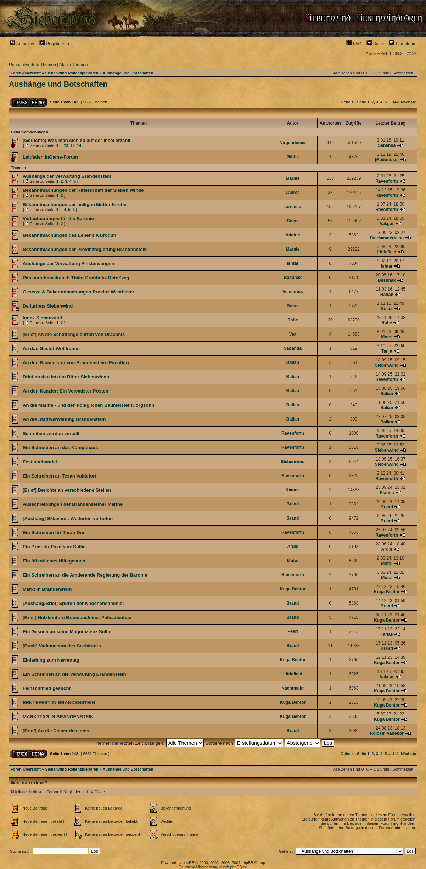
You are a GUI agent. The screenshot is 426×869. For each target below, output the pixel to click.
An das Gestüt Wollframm (51, 348)
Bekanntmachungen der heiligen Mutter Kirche (74, 204)
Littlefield (386, 252)
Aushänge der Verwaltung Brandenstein (67, 176)
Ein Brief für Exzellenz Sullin (54, 546)
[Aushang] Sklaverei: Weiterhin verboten (68, 518)
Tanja (386, 351)
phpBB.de (238, 867)
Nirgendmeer (293, 142)
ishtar (292, 263)
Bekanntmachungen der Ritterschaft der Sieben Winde (83, 190)
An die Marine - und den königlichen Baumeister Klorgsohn (89, 405)
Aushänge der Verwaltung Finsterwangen (68, 263)
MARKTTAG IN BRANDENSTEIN (58, 716)
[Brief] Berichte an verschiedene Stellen (67, 490)
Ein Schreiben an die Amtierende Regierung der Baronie (85, 575)
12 (66, 145)
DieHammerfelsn (387, 237)
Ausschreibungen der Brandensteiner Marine (73, 504)
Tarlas (387, 634)
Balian (292, 362)
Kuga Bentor (293, 589)
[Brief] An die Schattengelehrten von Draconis (74, 334)
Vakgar (387, 223)
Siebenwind (387, 365)
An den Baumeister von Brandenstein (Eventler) (76, 362)
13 (73, 145)
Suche (375, 43)
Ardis (292, 546)
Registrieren (54, 43)
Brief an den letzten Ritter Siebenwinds (66, 376)
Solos (292, 220)
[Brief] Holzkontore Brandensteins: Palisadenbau (77, 617)
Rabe (292, 320)
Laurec (293, 192)
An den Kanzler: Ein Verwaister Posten (65, 391)
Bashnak (293, 277)
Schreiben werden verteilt (51, 433)
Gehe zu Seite (353, 102)
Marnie (292, 178)
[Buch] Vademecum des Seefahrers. (62, 645)
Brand (292, 504)
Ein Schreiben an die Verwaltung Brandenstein (74, 674)
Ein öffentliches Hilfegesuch (54, 561)
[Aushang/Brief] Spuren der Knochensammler (73, 603)
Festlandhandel (40, 461)
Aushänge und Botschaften (127, 73)
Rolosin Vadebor (387, 733)
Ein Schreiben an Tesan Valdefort (59, 476)
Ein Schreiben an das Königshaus (60, 447)
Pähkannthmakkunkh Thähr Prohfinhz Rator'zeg (76, 277)
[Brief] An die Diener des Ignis (56, 730)
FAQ (353, 43)
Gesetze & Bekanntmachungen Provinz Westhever (78, 292)
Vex (293, 334)
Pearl (292, 631)
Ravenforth (386, 181)
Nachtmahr (292, 688)
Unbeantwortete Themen (32, 64)
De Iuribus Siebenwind (48, 306)
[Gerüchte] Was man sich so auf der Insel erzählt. (77, 140)
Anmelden (22, 43)
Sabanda (387, 145)
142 (395, 102)
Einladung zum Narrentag (51, 660)
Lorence (292, 206)
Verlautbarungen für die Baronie (58, 218)
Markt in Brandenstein (47, 589)
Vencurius (292, 291)
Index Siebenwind (42, 317)
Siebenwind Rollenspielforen (71, 73)
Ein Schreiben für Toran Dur (54, 532)
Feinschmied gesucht (47, 688)
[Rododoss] (387, 159)
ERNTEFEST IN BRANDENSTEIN (59, 702)
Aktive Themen (73, 64)
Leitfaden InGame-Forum (50, 157)
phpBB (188, 863)
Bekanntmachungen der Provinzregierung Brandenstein (85, 249)
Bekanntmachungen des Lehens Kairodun (69, 235)
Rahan (386, 294)
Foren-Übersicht (26, 73)
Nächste (408, 102)
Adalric (292, 235)
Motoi (386, 337)
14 (79, 145)
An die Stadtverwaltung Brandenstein (64, 419)
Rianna (293, 489)
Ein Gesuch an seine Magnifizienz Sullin (67, 631)
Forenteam (402, 43)
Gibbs (293, 156)
